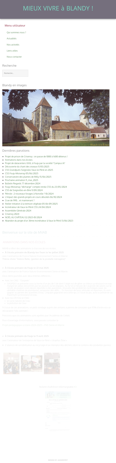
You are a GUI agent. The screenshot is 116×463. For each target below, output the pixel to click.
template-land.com (58, 460)
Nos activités (13, 44)
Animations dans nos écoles (24, 242)
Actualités (11, 38)
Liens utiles (12, 50)
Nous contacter (14, 56)
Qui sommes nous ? (16, 32)
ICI (75, 386)
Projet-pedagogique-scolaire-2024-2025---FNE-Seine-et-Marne (33, 324)
